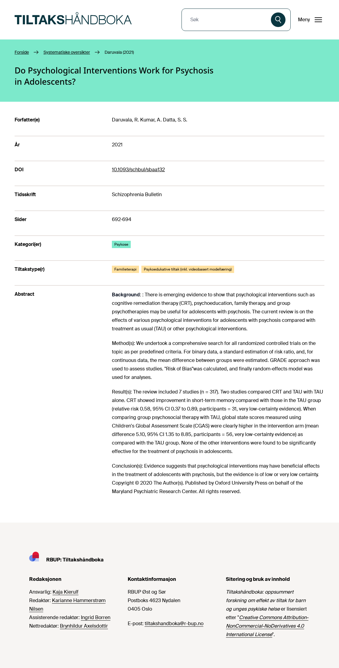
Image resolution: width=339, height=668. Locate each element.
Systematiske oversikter (66, 52)
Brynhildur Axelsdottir (84, 626)
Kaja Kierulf (65, 592)
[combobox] (227, 20)
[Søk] (278, 19)
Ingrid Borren (95, 617)
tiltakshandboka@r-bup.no (174, 623)
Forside (22, 52)
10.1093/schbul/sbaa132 (138, 169)
